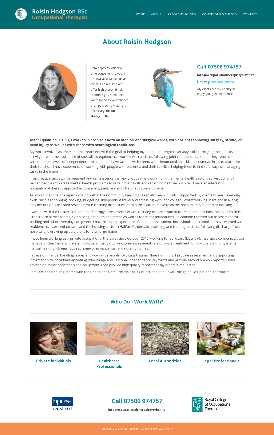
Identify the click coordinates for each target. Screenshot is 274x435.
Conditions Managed (219, 14)
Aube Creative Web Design (157, 429)
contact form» (222, 81)
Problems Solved (182, 14)
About (156, 14)
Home (140, 14)
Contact (250, 14)
